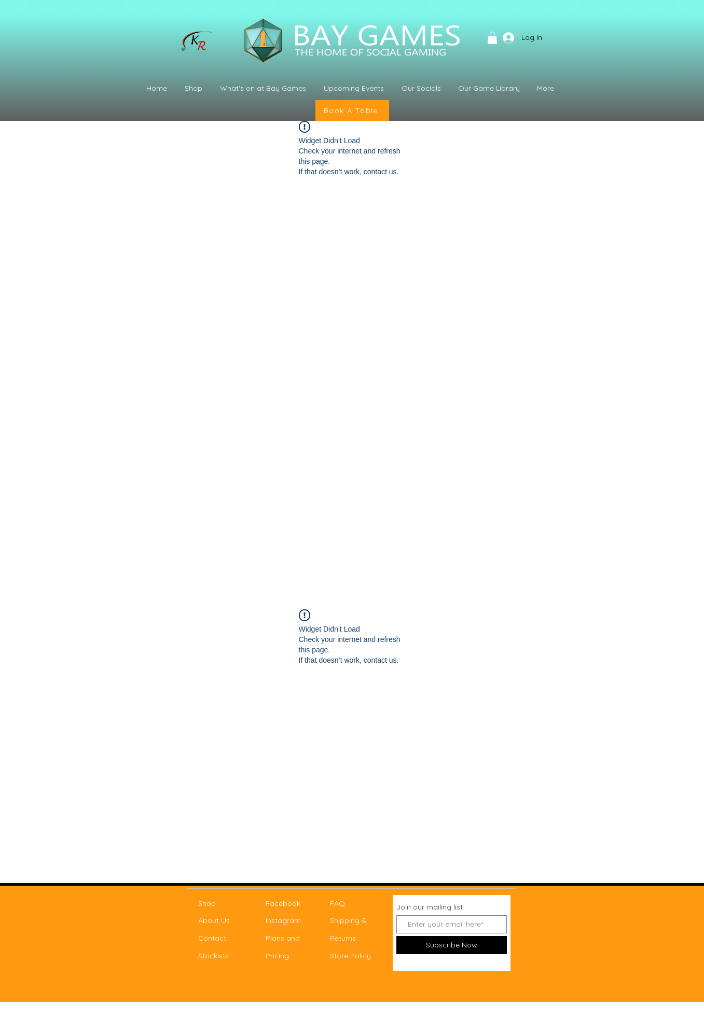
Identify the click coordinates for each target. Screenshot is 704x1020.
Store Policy (350, 955)
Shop (207, 903)
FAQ (337, 903)
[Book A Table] (352, 110)
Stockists (213, 955)
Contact (212, 938)
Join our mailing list (429, 907)
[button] (492, 38)
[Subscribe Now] (451, 945)
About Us (214, 920)
